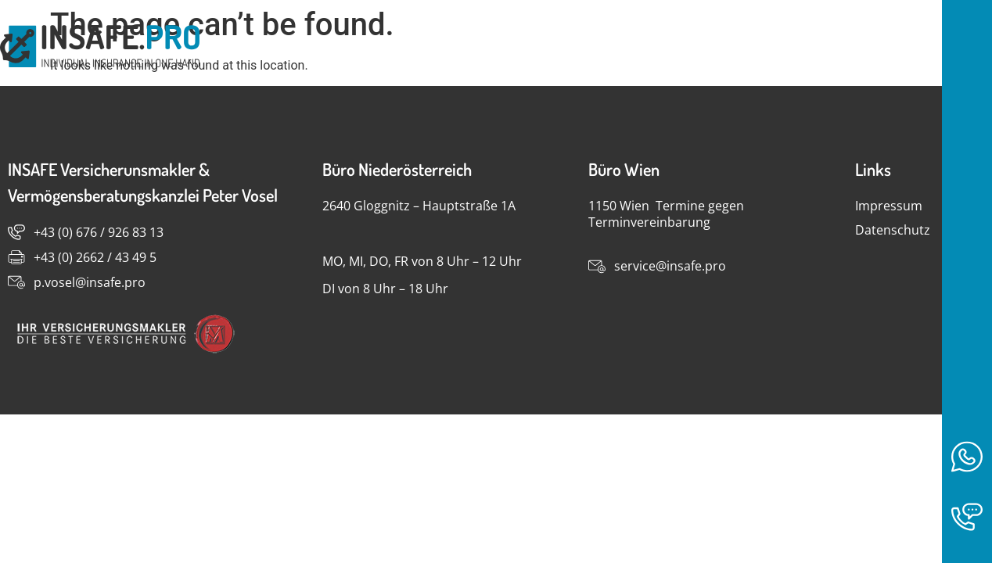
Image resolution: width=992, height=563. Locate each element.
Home (852, 47)
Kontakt (941, 47)
